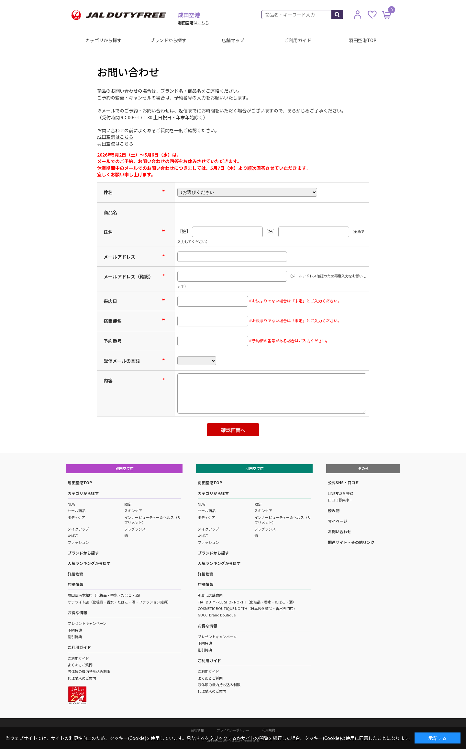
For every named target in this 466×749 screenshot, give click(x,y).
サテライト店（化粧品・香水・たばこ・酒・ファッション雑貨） (119, 601)
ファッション (78, 542)
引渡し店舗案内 (210, 595)
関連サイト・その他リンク (351, 542)
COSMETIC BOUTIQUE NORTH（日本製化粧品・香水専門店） (247, 608)
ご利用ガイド (297, 40)
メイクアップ (78, 529)
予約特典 (75, 630)
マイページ (337, 521)
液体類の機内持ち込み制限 (89, 671)
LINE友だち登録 (340, 493)
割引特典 (75, 636)
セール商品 (76, 510)
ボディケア (76, 517)
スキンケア (133, 510)
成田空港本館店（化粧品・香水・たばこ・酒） (105, 595)
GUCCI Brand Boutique (217, 614)
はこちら (193, 22)
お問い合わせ (339, 531)
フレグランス (135, 529)
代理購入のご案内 (82, 678)
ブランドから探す (168, 40)
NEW (71, 504)
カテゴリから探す (103, 40)
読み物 (333, 510)
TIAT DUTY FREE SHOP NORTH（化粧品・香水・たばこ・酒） (247, 601)
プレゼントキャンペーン (87, 623)
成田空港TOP (80, 482)
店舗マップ (233, 40)
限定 (127, 504)
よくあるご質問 (80, 664)
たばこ (73, 535)
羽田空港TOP (362, 40)
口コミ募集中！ (340, 499)
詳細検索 (75, 574)
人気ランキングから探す (89, 563)
